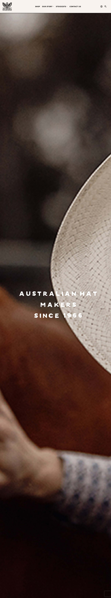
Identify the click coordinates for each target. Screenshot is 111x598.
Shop (37, 6)
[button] (106, 6)
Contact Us (75, 6)
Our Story (48, 6)
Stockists (61, 6)
